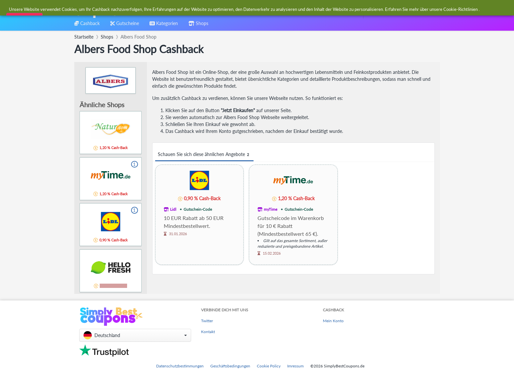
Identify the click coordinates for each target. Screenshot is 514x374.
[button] (135, 335)
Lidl (173, 209)
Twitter (207, 320)
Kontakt (208, 331)
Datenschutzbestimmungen (180, 365)
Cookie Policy (269, 365)
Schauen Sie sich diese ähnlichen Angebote (204, 154)
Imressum (295, 365)
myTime (270, 209)
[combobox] (241, 9)
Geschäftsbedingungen (230, 365)
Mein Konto (333, 320)
